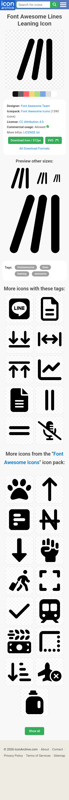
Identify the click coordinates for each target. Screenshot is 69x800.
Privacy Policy (13, 755)
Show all (34, 731)
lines (45, 267)
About (45, 749)
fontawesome (25, 267)
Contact (57, 749)
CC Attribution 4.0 (31, 122)
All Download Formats (34, 148)
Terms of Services (38, 755)
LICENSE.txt (31, 132)
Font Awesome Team (35, 106)
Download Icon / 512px (26, 140)
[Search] (54, 4)
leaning (21, 273)
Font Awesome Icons (35, 111)
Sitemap (59, 755)
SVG (53, 140)
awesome (41, 273)
